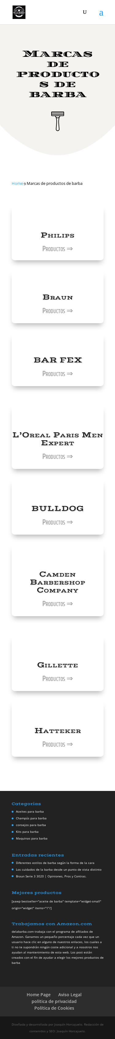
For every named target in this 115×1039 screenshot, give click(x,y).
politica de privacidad (54, 1001)
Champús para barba (31, 818)
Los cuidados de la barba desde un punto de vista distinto (59, 869)
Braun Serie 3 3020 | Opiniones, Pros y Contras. (51, 876)
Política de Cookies (54, 1008)
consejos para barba (31, 825)
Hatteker (57, 731)
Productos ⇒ (57, 249)
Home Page (39, 994)
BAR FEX (57, 360)
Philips (57, 235)
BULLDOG (57, 508)
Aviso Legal (70, 994)
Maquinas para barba (32, 838)
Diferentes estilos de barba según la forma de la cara (55, 863)
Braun (57, 297)
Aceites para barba (30, 811)
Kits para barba (27, 831)
